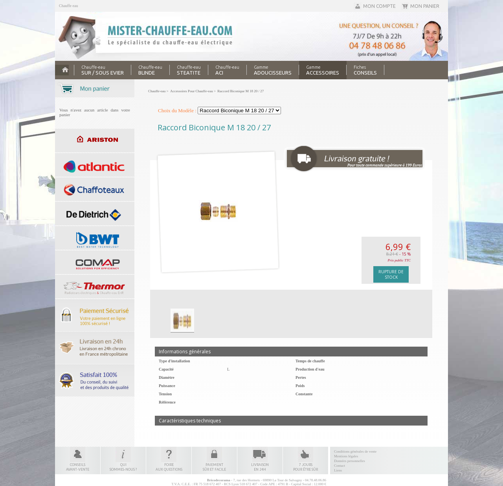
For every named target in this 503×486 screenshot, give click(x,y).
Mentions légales (346, 456)
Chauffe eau (68, 6)
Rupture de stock (391, 274)
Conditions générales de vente (355, 451)
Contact (339, 466)
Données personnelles (349, 461)
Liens (338, 470)
